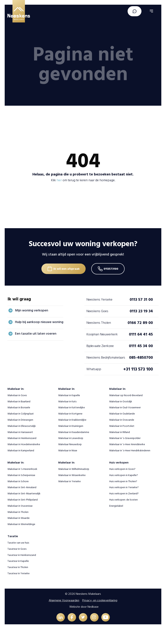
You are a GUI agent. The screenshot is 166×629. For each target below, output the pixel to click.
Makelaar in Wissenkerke (72, 475)
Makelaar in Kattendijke (71, 407)
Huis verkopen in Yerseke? (124, 487)
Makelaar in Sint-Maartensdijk (23, 493)
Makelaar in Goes (17, 395)
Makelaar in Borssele (18, 407)
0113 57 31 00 (141, 299)
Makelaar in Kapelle (69, 395)
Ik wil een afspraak (66, 268)
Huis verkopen (119, 462)
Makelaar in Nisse (67, 450)
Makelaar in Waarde (18, 518)
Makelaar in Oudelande (122, 413)
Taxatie (12, 536)
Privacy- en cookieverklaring (99, 600)
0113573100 (111, 268)
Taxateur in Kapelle (18, 561)
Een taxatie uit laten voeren (35, 333)
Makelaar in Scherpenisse (21, 475)
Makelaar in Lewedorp (70, 438)
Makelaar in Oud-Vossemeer (125, 407)
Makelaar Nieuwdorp (70, 444)
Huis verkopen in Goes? (122, 469)
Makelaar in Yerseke (69, 481)
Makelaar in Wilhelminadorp (73, 469)
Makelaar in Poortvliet (121, 426)
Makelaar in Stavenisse (20, 506)
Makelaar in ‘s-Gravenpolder (125, 438)
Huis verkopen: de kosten (123, 500)
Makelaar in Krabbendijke (72, 420)
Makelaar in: (15, 388)
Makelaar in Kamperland (20, 450)
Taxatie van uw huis (18, 543)
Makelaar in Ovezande (121, 420)
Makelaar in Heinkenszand (21, 438)
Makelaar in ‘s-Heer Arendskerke (127, 444)
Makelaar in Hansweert (20, 432)
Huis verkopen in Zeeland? (124, 493)
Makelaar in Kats (67, 401)
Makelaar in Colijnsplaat (20, 413)
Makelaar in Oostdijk (120, 401)
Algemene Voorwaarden (64, 600)
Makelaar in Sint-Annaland (21, 487)
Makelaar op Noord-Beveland (126, 395)
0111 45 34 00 (141, 345)
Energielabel (116, 506)
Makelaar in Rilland (119, 432)
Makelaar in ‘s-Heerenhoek (22, 469)
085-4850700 (141, 357)
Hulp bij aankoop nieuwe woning (39, 322)
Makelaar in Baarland (18, 401)
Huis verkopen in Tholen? (123, 481)
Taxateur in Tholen (17, 567)
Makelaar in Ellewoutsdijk (21, 426)
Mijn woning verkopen (31, 310)
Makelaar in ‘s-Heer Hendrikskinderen (129, 450)
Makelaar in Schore (18, 481)
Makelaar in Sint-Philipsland (22, 500)
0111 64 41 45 (141, 334)
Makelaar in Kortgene (70, 413)
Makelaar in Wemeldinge (21, 524)
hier (59, 180)
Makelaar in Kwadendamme (73, 432)
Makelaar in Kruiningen (70, 426)
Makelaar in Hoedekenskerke (23, 444)
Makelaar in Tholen (17, 512)
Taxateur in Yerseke (18, 573)
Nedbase (93, 606)
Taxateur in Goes (16, 549)
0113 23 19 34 (141, 311)
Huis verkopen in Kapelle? (123, 475)
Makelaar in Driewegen (20, 420)
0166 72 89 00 (140, 322)
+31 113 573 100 (138, 369)
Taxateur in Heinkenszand (21, 555)
